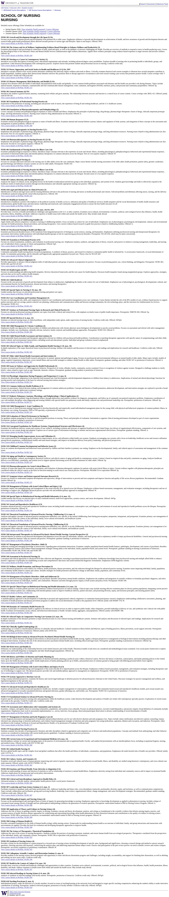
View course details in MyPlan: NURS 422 (16, 266)
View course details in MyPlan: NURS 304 (16, 116)
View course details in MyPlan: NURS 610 (16, 887)
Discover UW (15, 8)
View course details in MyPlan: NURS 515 (16, 392)
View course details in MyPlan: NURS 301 (16, 98)
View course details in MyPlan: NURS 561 (16, 623)
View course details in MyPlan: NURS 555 (16, 593)
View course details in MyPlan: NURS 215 (16, 88)
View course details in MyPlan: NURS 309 (16, 136)
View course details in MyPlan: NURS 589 (16, 817)
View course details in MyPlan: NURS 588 (16, 805)
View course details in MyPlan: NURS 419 (16, 246)
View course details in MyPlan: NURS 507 (16, 362)
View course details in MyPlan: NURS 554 (16, 583)
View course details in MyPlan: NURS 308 (16, 126)
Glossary (56, 10)
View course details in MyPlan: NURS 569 (16, 673)
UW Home (4, 8)
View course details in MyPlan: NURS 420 (16, 256)
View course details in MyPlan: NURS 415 (16, 226)
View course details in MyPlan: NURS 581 (16, 755)
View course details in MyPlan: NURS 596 (16, 859)
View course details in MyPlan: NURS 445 (16, 294)
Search (143, 4)
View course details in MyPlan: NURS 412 (16, 206)
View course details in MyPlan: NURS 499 (16, 322)
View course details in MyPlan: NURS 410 (16, 196)
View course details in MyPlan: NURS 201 (16, 43)
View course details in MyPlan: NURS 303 (16, 106)
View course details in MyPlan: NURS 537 (16, 482)
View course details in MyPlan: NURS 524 (16, 432)
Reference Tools (162, 4)
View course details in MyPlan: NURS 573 (16, 703)
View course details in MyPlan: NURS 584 (16, 783)
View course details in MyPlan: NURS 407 (16, 186)
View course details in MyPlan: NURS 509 (16, 372)
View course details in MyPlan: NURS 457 (16, 314)
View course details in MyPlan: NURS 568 (16, 663)
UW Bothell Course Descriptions (13, 10)
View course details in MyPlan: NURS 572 (16, 693)
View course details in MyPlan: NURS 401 (16, 156)
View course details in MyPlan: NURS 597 (16, 869)
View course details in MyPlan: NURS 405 (16, 176)
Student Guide (27, 8)
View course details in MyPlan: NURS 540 (16, 500)
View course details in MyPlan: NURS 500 (16, 332)
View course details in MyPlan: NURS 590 (16, 827)
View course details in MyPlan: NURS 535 (16, 472)
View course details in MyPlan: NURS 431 (16, 286)
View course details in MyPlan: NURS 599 (16, 877)
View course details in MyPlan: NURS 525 (16, 442)
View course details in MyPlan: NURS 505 (16, 352)
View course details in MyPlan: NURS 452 (16, 306)
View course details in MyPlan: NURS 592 (16, 837)
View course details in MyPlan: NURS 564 (16, 643)
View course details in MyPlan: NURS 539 (16, 492)
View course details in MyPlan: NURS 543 (16, 530)
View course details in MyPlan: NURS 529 (16, 452)
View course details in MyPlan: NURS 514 (16, 382)
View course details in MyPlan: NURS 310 (16, 146)
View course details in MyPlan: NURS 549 (16, 563)
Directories (151, 4)
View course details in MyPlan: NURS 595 (16, 849)
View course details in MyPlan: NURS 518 (16, 412)
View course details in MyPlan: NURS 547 (16, 553)
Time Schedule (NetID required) (33, 29)
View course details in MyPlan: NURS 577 (16, 725)
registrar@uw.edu (15, 893)
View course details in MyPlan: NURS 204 (16, 55)
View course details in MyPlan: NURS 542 (16, 520)
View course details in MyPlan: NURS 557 (16, 603)
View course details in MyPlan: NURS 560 (16, 613)
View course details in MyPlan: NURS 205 (16, 66)
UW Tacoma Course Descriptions (39, 10)
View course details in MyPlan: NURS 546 (16, 541)
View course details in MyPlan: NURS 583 (16, 775)
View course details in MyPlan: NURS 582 (16, 765)
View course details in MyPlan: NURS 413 (16, 216)
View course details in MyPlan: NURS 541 (16, 510)
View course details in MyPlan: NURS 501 (16, 342)
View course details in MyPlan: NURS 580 (16, 745)
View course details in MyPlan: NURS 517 (16, 402)
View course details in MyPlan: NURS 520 (16, 422)
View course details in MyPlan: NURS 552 (16, 573)
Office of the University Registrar (19, 892)
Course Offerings (52, 29)
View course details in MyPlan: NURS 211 (16, 78)
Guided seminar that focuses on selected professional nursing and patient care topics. (32, 291)
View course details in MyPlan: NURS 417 (16, 236)
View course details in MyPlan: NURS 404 (16, 166)
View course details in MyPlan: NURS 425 (16, 276)
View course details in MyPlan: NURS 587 (16, 795)
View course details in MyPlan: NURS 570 (16, 683)
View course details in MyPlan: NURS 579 (16, 735)
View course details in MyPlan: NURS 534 (16, 462)
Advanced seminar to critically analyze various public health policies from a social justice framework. (38, 780)
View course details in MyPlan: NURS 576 (16, 713)
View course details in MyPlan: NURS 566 (16, 653)
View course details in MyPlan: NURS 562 (16, 633)
